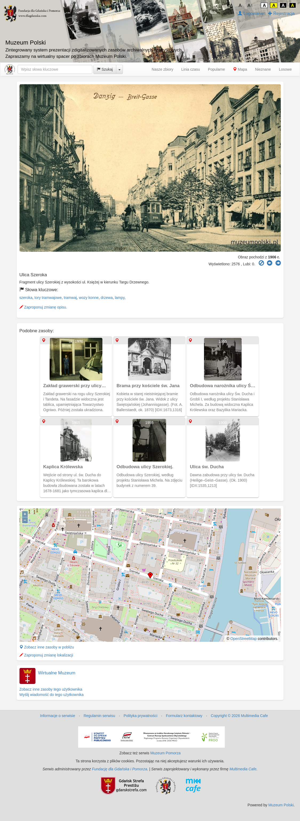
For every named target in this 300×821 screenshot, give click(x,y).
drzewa (107, 297)
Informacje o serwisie (57, 716)
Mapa (240, 69)
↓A (230, 5)
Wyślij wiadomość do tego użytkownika (51, 694)
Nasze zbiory (162, 69)
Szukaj (105, 69)
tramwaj (70, 297)
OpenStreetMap (243, 638)
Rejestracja (281, 13)
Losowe (285, 69)
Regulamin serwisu (99, 716)
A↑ (250, 5)
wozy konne (89, 297)
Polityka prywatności (140, 716)
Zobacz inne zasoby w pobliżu (46, 647)
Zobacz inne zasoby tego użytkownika (50, 689)
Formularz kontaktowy (184, 716)
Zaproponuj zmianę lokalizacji (46, 655)
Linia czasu (190, 69)
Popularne (216, 69)
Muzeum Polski (281, 805)
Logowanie (251, 13)
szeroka (26, 297)
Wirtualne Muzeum (56, 672)
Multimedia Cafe (242, 769)
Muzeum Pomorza (165, 753)
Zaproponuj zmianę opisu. (43, 307)
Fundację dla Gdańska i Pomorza (119, 769)
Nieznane (263, 69)
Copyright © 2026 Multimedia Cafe (239, 716)
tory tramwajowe (48, 297)
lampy (119, 297)
